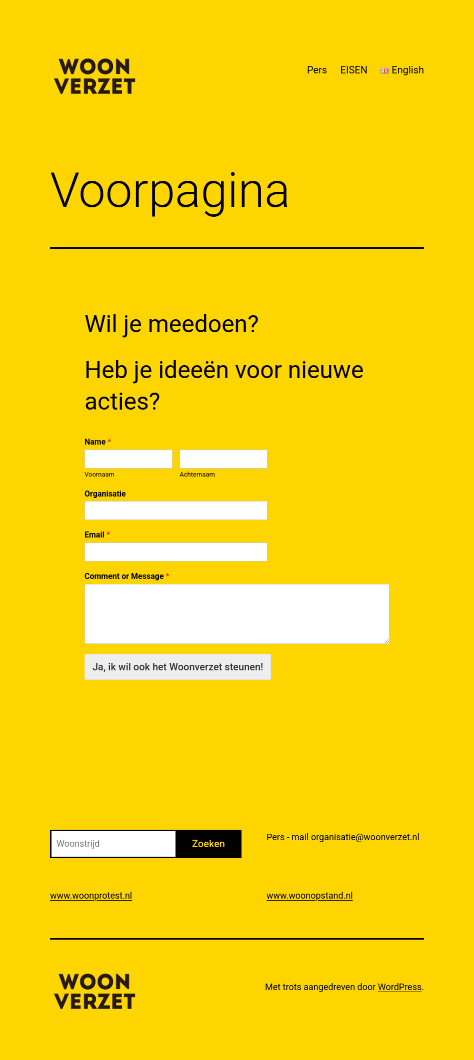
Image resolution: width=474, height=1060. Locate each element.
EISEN (354, 70)
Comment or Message (126, 576)
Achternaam (197, 474)
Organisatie (105, 494)
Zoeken (208, 844)
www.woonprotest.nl (91, 895)
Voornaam (99, 474)
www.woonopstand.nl (309, 895)
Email (97, 534)
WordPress (400, 987)
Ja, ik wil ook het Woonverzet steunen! (177, 667)
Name (97, 442)
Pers (317, 70)
